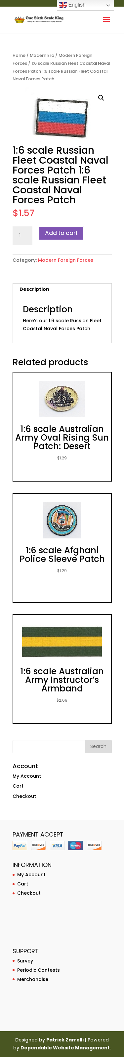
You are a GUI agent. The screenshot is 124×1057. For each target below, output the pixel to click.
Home (19, 55)
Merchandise (32, 979)
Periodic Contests (38, 970)
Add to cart (61, 233)
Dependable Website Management (65, 1047)
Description (34, 289)
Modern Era (42, 55)
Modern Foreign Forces (65, 260)
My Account (27, 776)
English (72, 5)
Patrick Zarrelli (65, 1040)
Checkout (24, 796)
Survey (25, 961)
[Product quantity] (22, 235)
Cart (18, 786)
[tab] (62, 289)
